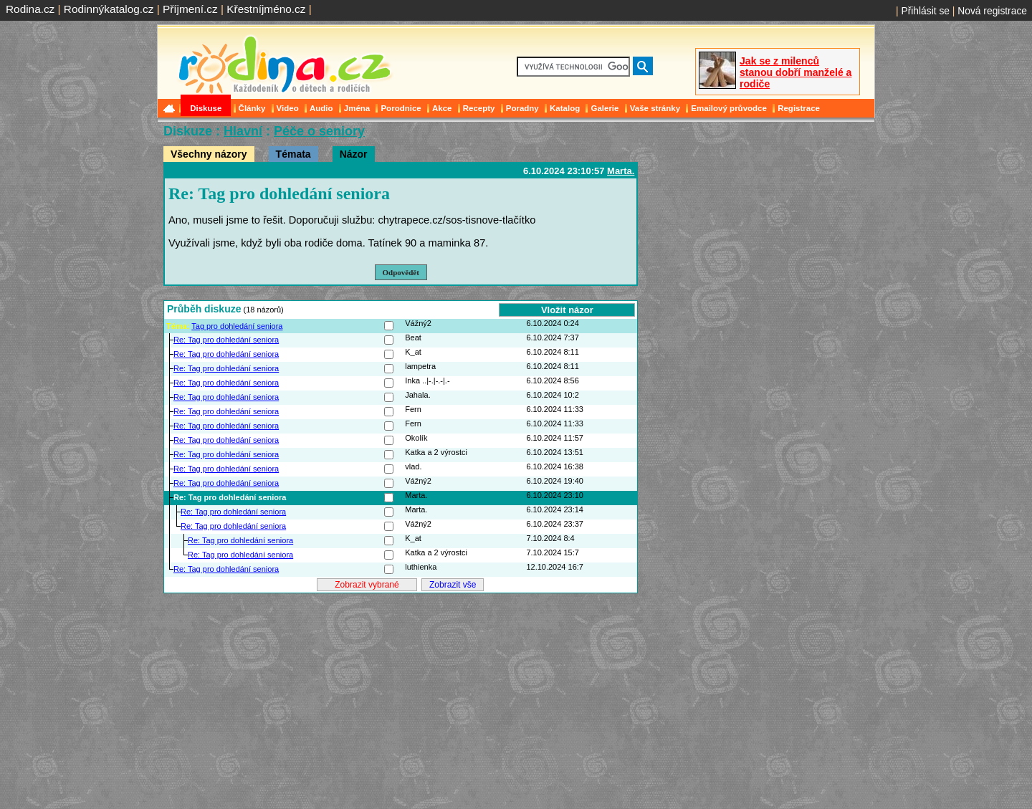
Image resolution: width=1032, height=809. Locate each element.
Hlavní (243, 131)
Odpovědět (401, 272)
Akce (442, 108)
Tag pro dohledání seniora (236, 326)
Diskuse (205, 108)
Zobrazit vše (452, 585)
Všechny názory (209, 154)
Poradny (522, 108)
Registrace (799, 108)
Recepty (479, 108)
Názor (354, 154)
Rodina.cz (30, 9)
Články (252, 108)
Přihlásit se (925, 10)
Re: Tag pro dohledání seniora (226, 339)
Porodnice (401, 108)
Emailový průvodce (729, 108)
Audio (321, 108)
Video (288, 108)
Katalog (565, 108)
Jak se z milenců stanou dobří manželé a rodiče (795, 72)
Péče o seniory (319, 131)
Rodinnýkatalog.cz (109, 9)
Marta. (620, 171)
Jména (357, 108)
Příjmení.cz (190, 9)
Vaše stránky (655, 108)
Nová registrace (992, 10)
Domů (170, 108)
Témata (293, 154)
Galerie (604, 108)
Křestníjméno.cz (265, 9)
